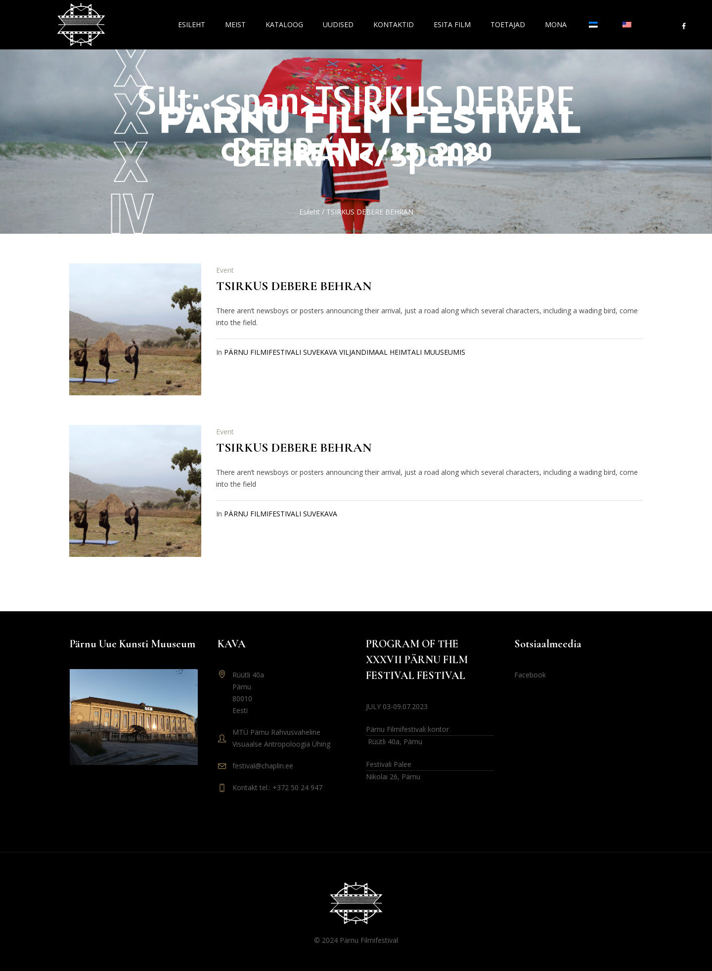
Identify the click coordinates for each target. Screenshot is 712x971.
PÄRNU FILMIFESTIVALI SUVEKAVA (280, 513)
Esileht (309, 211)
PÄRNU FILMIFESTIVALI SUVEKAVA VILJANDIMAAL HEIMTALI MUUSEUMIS (344, 352)
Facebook (530, 674)
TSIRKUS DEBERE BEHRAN (294, 286)
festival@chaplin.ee (262, 765)
